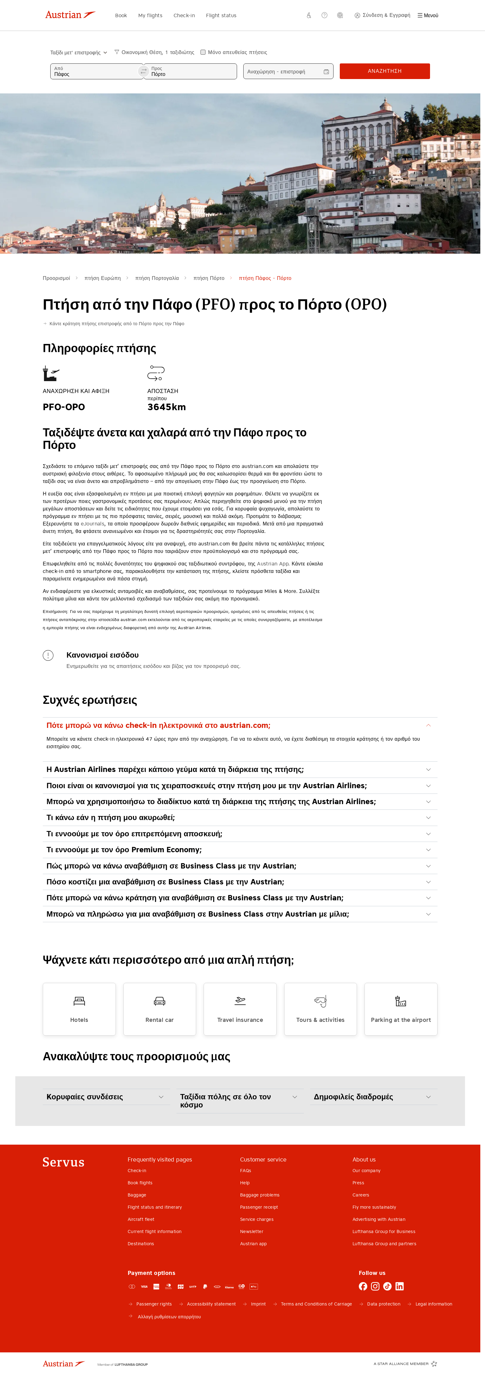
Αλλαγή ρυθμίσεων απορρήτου (164, 1316)
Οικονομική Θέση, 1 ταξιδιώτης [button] (157, 52)
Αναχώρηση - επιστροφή (276, 71)
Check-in (184, 15)
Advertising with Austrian (379, 1219)
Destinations (141, 1243)
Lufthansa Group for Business (384, 1231)
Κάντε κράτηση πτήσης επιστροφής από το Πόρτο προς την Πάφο (117, 323)
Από (58, 68)
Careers (361, 1195)
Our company (366, 1170)
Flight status (221, 15)
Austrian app (253, 1243)
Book (121, 15)
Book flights (140, 1183)
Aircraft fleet (141, 1219)
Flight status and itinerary (155, 1207)
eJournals (93, 523)
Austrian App (272, 563)
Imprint (258, 1304)
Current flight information (154, 1231)
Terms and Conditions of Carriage (316, 1304)
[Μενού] (428, 15)
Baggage (137, 1195)
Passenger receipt (259, 1207)
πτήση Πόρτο (209, 278)
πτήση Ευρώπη (103, 278)
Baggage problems (260, 1195)
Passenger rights (154, 1304)
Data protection (383, 1304)
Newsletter (251, 1231)
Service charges (257, 1219)
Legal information (434, 1304)
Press (358, 1183)
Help (245, 1183)
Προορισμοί (56, 278)
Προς (156, 68)
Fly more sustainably (374, 1207)
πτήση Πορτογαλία (157, 278)
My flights (150, 15)
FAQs (245, 1170)
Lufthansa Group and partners (384, 1243)
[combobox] (76, 52)
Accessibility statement (211, 1304)
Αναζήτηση (385, 71)
